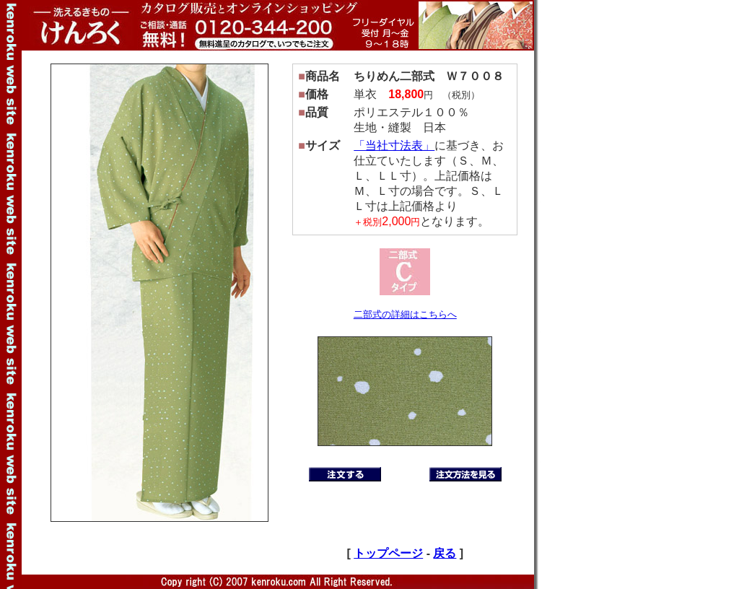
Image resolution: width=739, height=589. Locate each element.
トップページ (388, 553)
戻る (444, 553)
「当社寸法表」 (394, 145)
